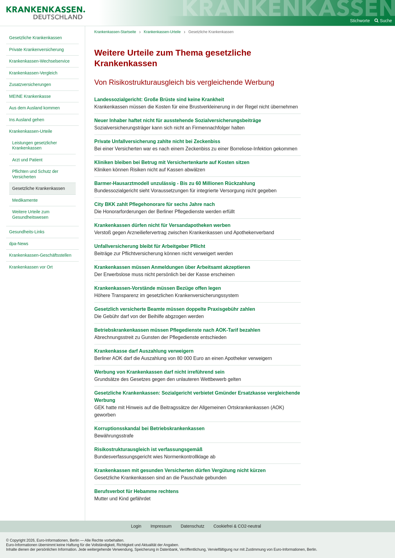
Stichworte (360, 20)
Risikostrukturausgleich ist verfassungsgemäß (148, 449)
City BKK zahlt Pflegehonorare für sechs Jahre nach (154, 204)
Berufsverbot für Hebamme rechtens (136, 491)
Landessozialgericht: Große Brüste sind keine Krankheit (159, 99)
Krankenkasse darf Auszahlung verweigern (144, 351)
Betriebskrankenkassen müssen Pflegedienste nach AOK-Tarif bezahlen (177, 330)
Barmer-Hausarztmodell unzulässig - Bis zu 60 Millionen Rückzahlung (174, 183)
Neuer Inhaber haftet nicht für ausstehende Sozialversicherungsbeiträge (177, 120)
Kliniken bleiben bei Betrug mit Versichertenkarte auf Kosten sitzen (171, 162)
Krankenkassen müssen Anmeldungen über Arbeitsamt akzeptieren (172, 267)
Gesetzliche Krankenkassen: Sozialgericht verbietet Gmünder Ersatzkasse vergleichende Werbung (197, 396)
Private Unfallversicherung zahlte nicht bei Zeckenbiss (157, 141)
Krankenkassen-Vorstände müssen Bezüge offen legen (157, 288)
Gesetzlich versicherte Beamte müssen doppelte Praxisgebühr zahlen (174, 309)
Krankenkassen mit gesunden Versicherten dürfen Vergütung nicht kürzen (180, 470)
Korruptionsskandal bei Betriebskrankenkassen (149, 428)
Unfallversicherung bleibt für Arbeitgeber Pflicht (149, 246)
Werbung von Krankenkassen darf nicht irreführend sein (159, 372)
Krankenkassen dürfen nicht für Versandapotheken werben (162, 225)
